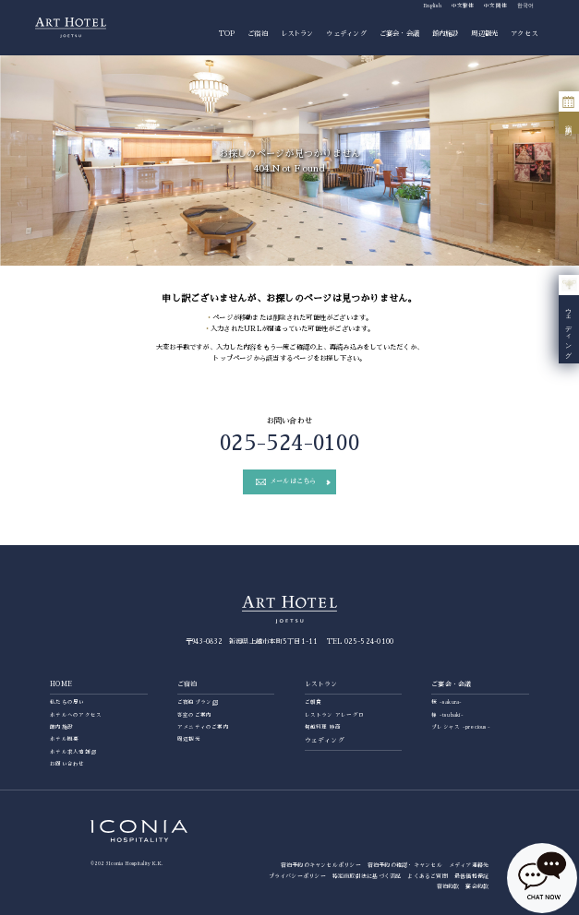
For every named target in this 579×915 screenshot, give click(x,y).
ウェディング (346, 33)
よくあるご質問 (427, 876)
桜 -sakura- (446, 702)
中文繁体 (463, 5)
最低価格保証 (471, 876)
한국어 (526, 5)
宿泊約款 (448, 886)
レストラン (297, 33)
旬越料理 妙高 (323, 727)
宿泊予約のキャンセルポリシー (321, 865)
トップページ (232, 358)
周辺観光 (484, 33)
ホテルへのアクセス (76, 715)
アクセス (524, 33)
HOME (61, 684)
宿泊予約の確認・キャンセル (405, 865)
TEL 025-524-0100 (360, 641)
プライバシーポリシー (297, 876)
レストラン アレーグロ (335, 715)
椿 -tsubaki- (447, 715)
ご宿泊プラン (194, 702)
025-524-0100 (289, 443)
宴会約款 (477, 886)
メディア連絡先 (469, 865)
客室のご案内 (194, 715)
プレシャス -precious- (460, 727)
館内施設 (445, 33)
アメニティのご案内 (203, 727)
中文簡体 (495, 5)
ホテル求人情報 (70, 752)
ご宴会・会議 (399, 33)
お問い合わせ (67, 763)
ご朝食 (313, 702)
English (432, 5)
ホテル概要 (64, 739)
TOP (227, 33)
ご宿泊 (257, 33)
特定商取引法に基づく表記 (367, 876)
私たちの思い (67, 702)
